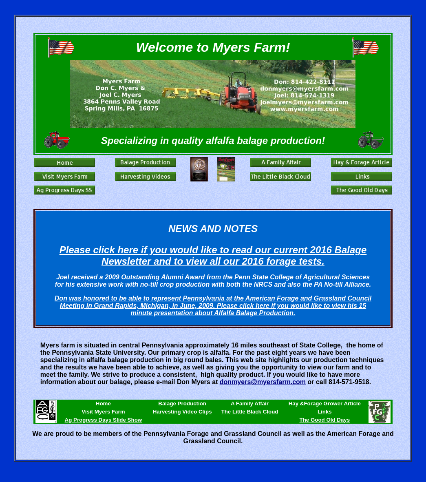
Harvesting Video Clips (182, 412)
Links (325, 412)
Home (103, 403)
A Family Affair (250, 403)
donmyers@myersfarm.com (263, 381)
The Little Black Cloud (249, 412)
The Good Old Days (324, 420)
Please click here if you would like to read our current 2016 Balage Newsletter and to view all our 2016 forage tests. (213, 255)
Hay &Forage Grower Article (325, 403)
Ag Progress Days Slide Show (103, 420)
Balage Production (182, 403)
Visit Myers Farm (103, 412)
